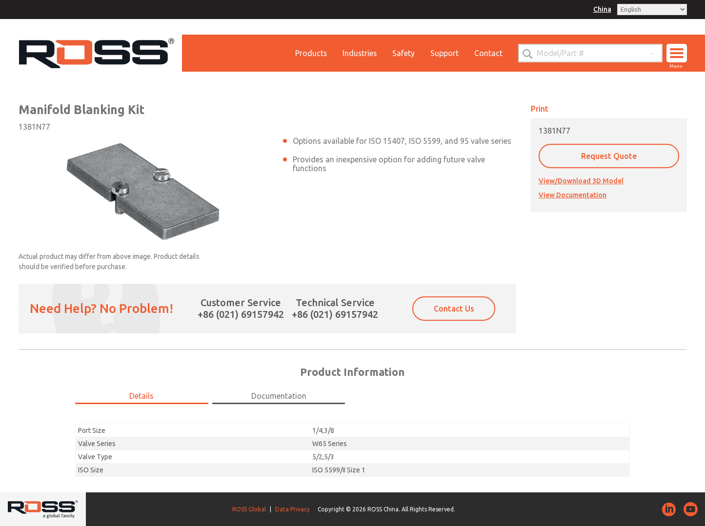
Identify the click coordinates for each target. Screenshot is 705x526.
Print (539, 108)
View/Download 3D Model (581, 181)
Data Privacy (292, 509)
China (602, 9)
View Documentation (572, 195)
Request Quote (609, 156)
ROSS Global (249, 509)
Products (310, 53)
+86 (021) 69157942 (241, 314)
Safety (403, 53)
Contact (488, 53)
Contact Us (454, 308)
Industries (359, 53)
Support (444, 53)
